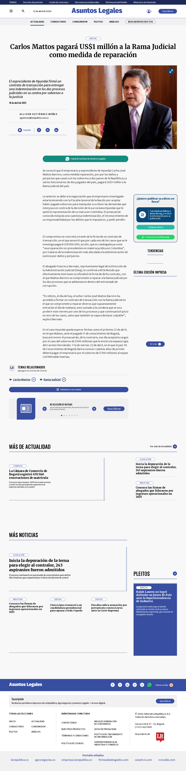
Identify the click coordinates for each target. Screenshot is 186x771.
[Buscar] (23, 11)
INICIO (12, 721)
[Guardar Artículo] (24, 130)
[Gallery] (69, 406)
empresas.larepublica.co (77, 759)
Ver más (155, 344)
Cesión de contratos (58, 2)
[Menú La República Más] (11, 11)
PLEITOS (98, 21)
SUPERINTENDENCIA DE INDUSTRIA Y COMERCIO (106, 743)
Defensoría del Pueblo (116, 2)
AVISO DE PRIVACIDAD (105, 729)
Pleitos (142, 573)
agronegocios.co (45, 759)
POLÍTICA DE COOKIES (72, 743)
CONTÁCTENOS (69, 722)
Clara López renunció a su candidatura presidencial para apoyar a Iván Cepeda (66, 607)
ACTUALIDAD (37, 21)
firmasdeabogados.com (113, 759)
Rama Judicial (52, 379)
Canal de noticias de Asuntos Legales (85, 159)
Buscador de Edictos (140, 21)
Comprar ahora (155, 227)
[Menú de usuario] (149, 11)
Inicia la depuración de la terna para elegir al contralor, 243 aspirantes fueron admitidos (156, 468)
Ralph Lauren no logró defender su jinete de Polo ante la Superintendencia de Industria (154, 596)
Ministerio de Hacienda (145, 2)
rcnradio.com (166, 759)
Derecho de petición (33, 2)
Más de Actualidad (30, 446)
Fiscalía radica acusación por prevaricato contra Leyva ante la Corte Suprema (109, 607)
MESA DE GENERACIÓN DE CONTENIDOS (105, 722)
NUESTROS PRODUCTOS (73, 729)
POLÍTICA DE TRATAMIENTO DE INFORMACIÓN (108, 735)
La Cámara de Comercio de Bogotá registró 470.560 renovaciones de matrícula (28, 474)
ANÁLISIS (114, 21)
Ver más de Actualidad (163, 446)
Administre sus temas (68, 389)
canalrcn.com (143, 759)
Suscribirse (167, 11)
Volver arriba (164, 685)
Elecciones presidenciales (87, 2)
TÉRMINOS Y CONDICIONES (74, 735)
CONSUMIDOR (79, 21)
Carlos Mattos (21, 379)
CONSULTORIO (58, 21)
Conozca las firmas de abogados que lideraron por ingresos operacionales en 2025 (154, 492)
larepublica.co (19, 759)
